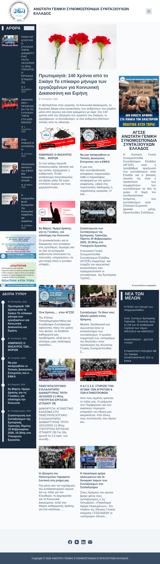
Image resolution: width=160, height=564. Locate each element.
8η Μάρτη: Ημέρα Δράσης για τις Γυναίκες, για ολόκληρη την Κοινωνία (19, 396)
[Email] (90, 542)
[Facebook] (70, 542)
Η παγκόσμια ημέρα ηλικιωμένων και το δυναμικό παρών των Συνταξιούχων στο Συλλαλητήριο (93, 480)
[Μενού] (149, 11)
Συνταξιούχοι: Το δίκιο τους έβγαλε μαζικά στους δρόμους (97, 316)
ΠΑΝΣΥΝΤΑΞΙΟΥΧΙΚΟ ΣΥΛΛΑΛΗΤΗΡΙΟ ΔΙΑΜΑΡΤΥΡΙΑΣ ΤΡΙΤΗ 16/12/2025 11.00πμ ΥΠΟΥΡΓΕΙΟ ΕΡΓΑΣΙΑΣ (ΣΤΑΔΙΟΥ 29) (27, 59)
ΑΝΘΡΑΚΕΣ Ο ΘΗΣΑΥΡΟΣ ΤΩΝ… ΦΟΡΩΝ (19, 347)
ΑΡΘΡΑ (45, 303)
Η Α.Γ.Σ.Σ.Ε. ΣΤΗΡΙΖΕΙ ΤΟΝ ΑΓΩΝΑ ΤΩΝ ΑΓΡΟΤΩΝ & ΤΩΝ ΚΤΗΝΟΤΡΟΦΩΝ (97, 389)
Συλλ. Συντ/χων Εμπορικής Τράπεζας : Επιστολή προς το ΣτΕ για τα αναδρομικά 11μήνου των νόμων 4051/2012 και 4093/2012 (139, 325)
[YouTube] (77, 542)
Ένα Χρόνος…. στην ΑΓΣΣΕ (56, 312)
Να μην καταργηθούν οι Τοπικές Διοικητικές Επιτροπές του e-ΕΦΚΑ (20, 369)
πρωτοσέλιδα (139, 285)
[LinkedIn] (83, 542)
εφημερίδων (151, 285)
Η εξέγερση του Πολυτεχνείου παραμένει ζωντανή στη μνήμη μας (54, 477)
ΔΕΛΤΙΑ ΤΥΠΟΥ (48, 145)
